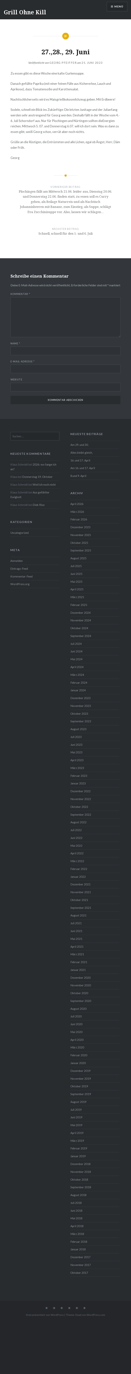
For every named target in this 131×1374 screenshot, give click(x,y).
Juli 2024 (76, 643)
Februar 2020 (78, 1055)
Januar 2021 (78, 969)
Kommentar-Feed (21, 576)
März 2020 (77, 1047)
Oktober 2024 (79, 628)
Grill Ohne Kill (25, 12)
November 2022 (80, 799)
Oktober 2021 (79, 900)
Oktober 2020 (79, 993)
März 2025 (77, 597)
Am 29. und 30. (79, 444)
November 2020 (80, 985)
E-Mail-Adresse (23, 361)
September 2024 (80, 636)
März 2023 (77, 768)
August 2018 (78, 1195)
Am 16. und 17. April (82, 468)
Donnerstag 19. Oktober (37, 476)
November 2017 (80, 1265)
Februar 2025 (78, 604)
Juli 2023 (76, 737)
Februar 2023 (78, 775)
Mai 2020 (76, 1032)
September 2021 (80, 907)
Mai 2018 (76, 1218)
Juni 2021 (76, 931)
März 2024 (77, 674)
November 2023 (80, 705)
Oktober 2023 (79, 713)
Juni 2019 (76, 1117)
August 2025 (78, 558)
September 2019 (80, 1094)
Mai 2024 (76, 659)
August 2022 (78, 822)
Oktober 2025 (79, 542)
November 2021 (80, 892)
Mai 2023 (76, 752)
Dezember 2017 (80, 1257)
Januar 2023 (78, 783)
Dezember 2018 (80, 1164)
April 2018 (77, 1226)
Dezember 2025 (80, 527)
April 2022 (77, 853)
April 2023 (77, 760)
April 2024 (77, 667)
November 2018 (80, 1171)
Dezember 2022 (80, 791)
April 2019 (77, 1133)
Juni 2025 (76, 573)
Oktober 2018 (79, 1179)
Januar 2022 (78, 876)
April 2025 (77, 589)
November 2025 (80, 535)
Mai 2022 (76, 845)
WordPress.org (20, 584)
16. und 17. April (80, 460)
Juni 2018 (76, 1210)
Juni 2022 (76, 837)
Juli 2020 (76, 1016)
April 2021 (77, 946)
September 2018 (80, 1187)
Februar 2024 (78, 682)
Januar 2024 (78, 690)
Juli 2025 (76, 566)
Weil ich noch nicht (44, 484)
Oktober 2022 (79, 806)
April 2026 (77, 504)
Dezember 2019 (80, 1070)
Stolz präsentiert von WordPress (45, 1314)
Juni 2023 (76, 744)
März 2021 (77, 954)
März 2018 (77, 1233)
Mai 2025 (76, 581)
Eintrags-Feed (19, 568)
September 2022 (80, 814)
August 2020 (78, 1008)
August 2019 (78, 1101)
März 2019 (77, 1140)
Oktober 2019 (79, 1086)
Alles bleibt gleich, (81, 452)
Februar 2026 (78, 519)
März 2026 (77, 511)
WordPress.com (96, 1314)
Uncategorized (19, 532)
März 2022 (77, 861)
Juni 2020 (76, 1024)
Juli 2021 (76, 923)
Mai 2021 (76, 938)
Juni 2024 (76, 651)
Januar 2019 (78, 1156)
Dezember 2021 (80, 884)
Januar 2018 (78, 1249)
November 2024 (80, 620)
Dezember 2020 (80, 977)
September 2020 (80, 1001)
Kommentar (20, 293)
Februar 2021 (78, 962)
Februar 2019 (78, 1148)
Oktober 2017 (79, 1272)
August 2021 (78, 915)
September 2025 (80, 550)
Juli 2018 (76, 1202)
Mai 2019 (76, 1125)
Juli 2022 (76, 830)
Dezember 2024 (80, 612)
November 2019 (80, 1078)
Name (15, 343)
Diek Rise (39, 504)
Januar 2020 (78, 1063)
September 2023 (80, 721)
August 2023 (78, 729)
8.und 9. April (78, 475)
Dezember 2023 (80, 698)
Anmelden (16, 560)
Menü (118, 6)
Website (16, 379)
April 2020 (77, 1039)
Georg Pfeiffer (63, 62)
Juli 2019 (76, 1109)
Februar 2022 (78, 869)
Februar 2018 (78, 1241)
